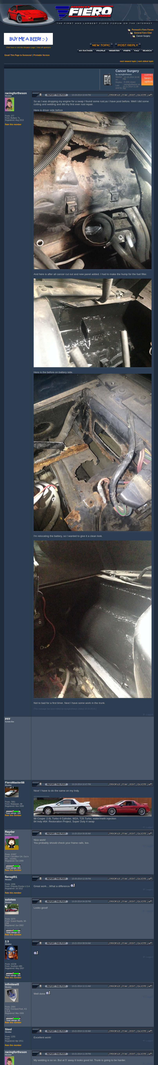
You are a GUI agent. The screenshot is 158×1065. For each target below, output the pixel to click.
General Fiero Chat (143, 33)
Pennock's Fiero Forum (142, 30)
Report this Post (56, 95)
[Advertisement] (51, 79)
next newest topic (128, 61)
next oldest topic (145, 61)
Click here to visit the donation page (20, 47)
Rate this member (13, 124)
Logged (149, 714)
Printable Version (41, 55)
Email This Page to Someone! (18, 55)
